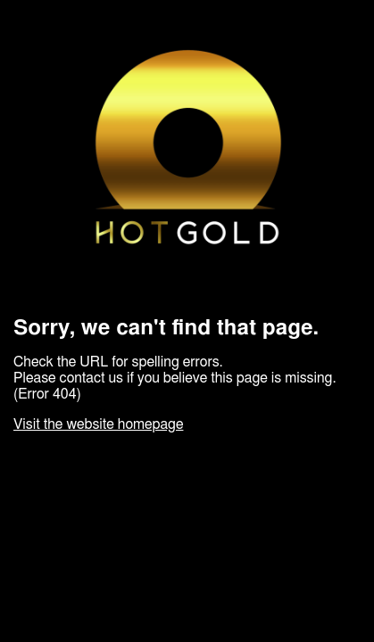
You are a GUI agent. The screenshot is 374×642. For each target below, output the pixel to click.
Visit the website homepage (98, 424)
